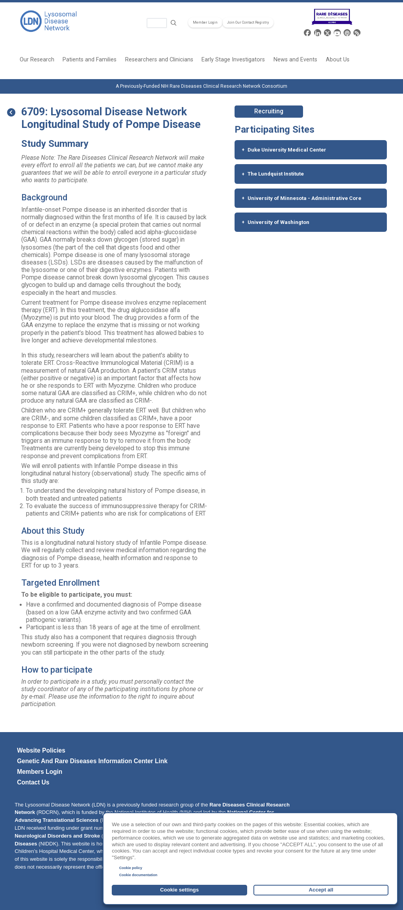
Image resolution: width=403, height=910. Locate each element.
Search (174, 23)
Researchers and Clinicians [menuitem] (159, 59)
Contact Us (33, 782)
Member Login (205, 22)
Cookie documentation (138, 875)
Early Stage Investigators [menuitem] (233, 59)
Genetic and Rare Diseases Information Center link (92, 761)
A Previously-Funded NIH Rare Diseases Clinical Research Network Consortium (201, 86)
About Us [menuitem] (337, 59)
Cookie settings (179, 890)
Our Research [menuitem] (37, 59)
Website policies (41, 750)
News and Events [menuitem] (295, 59)
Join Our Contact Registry (248, 22)
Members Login (39, 771)
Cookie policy (130, 868)
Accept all (321, 890)
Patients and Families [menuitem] (89, 59)
